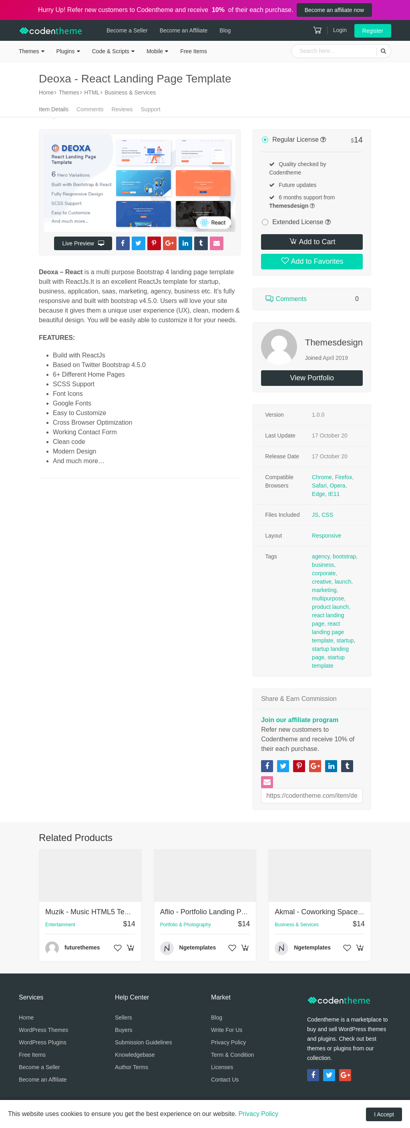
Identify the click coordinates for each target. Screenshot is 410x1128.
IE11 (334, 494)
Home (26, 1017)
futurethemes (82, 947)
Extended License (297, 222)
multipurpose (328, 598)
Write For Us (226, 1030)
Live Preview (83, 243)
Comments (90, 109)
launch (343, 581)
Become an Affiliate (184, 30)
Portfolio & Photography (185, 924)
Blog (225, 30)
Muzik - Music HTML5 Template (95, 912)
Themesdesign (334, 342)
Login (340, 30)
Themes (29, 51)
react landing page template (328, 632)
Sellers (123, 1017)
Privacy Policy (228, 1042)
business (323, 565)
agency (321, 556)
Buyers (124, 1030)
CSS (327, 515)
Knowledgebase (135, 1055)
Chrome (322, 477)
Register (372, 31)
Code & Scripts (110, 51)
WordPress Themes (43, 1030)
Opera (337, 485)
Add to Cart (312, 241)
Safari (319, 485)
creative (322, 581)
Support (151, 109)
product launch (330, 607)
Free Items (193, 51)
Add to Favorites (312, 260)
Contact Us (225, 1079)
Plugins (65, 51)
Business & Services (296, 924)
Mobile (155, 51)
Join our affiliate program (299, 720)
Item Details (53, 109)
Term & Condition (232, 1055)
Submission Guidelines (143, 1042)
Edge (318, 494)
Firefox (343, 477)
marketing (324, 590)
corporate (324, 573)
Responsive (326, 535)
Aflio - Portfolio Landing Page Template (222, 912)
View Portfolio (312, 378)
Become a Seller (127, 30)
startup (345, 640)
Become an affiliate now (334, 10)
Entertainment (60, 924)
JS (315, 515)
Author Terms (131, 1067)
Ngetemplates (197, 947)
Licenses (222, 1067)
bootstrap (344, 556)
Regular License (295, 139)
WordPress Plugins (42, 1042)
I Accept (384, 1114)
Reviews (122, 109)
